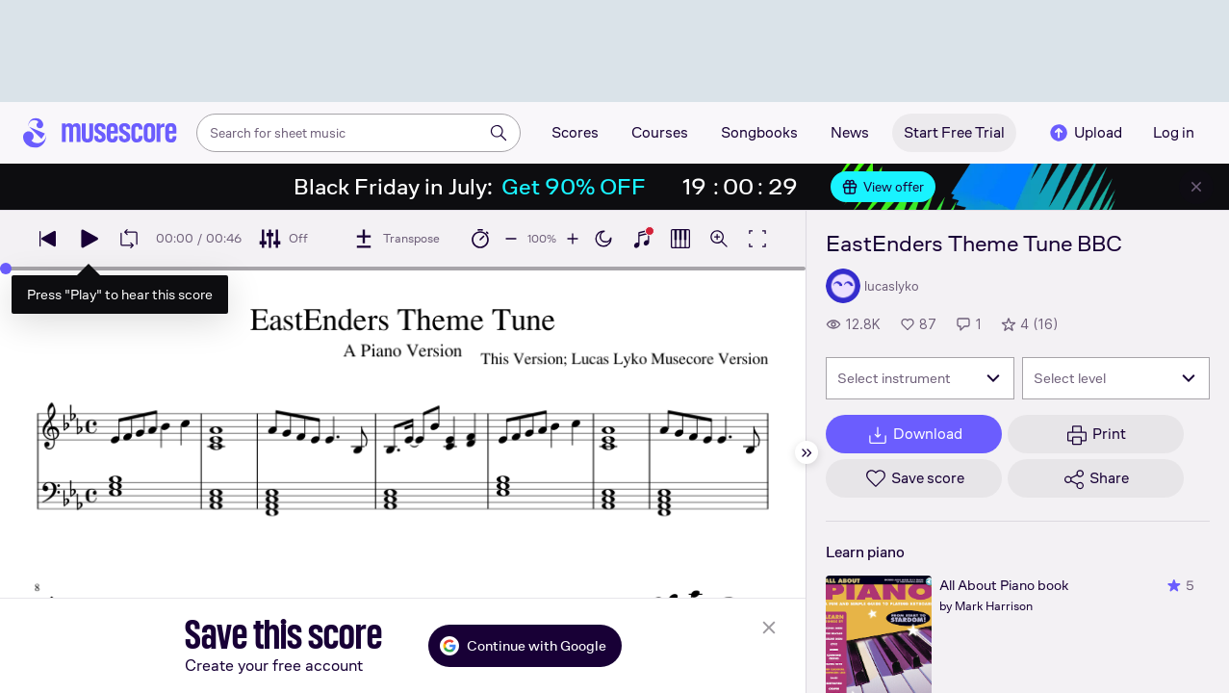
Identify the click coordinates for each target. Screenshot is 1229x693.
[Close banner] (1196, 186)
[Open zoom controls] (719, 238)
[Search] (498, 133)
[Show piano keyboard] (642, 238)
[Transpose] (396, 238)
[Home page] (100, 132)
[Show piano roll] (680, 238)
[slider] (6, 268)
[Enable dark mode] (603, 238)
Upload (1084, 132)
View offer (883, 186)
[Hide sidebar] (806, 452)
